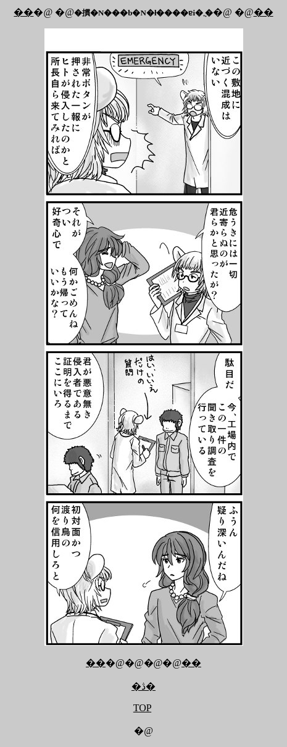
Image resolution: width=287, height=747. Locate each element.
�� (23, 12)
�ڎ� (143, 686)
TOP (142, 708)
